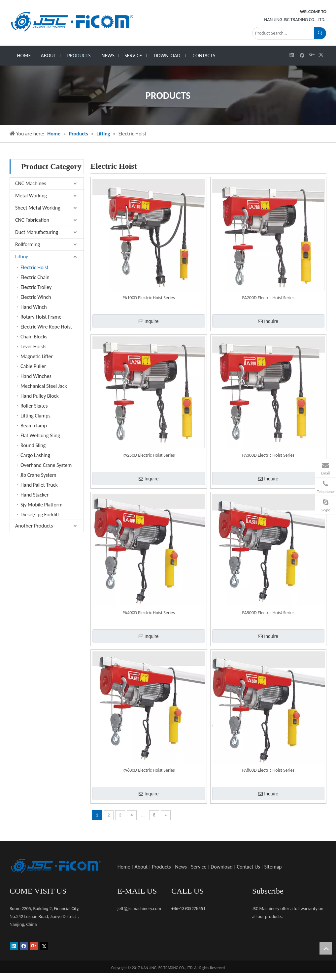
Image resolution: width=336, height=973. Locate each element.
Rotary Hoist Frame (40, 317)
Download (221, 867)
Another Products (34, 526)
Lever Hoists (33, 346)
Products (161, 867)
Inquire (149, 321)
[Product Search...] (283, 33)
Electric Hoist (34, 267)
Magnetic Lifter (36, 356)
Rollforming (27, 244)
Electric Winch (35, 297)
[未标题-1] (56, 866)
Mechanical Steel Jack (43, 386)
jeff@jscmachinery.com (139, 908)
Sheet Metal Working (37, 208)
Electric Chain (35, 277)
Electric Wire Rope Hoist (46, 327)
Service (199, 867)
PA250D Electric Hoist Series (148, 455)
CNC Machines (30, 183)
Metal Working (31, 195)
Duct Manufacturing (36, 232)
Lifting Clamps (35, 416)
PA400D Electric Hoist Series (148, 612)
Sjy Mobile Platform (41, 504)
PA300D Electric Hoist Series (268, 455)
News (181, 867)
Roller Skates (34, 406)
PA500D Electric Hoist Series (268, 612)
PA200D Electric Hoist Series (268, 297)
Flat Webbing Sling (40, 435)
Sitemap (273, 867)
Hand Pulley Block (39, 396)
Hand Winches (35, 376)
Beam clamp (33, 425)
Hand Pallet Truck (39, 485)
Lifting (21, 256)
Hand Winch (33, 307)
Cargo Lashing (35, 455)
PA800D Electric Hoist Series (268, 770)
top (325, 948)
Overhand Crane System (46, 465)
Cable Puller (33, 366)
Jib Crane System (38, 475)
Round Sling (33, 445)
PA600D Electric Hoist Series (148, 770)
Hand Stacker (34, 495)
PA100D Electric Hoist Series (148, 297)
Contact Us (248, 867)
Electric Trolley (35, 287)
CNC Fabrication (32, 220)
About (141, 867)
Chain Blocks (33, 336)
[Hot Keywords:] (320, 33)
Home (124, 867)
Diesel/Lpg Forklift (39, 514)
